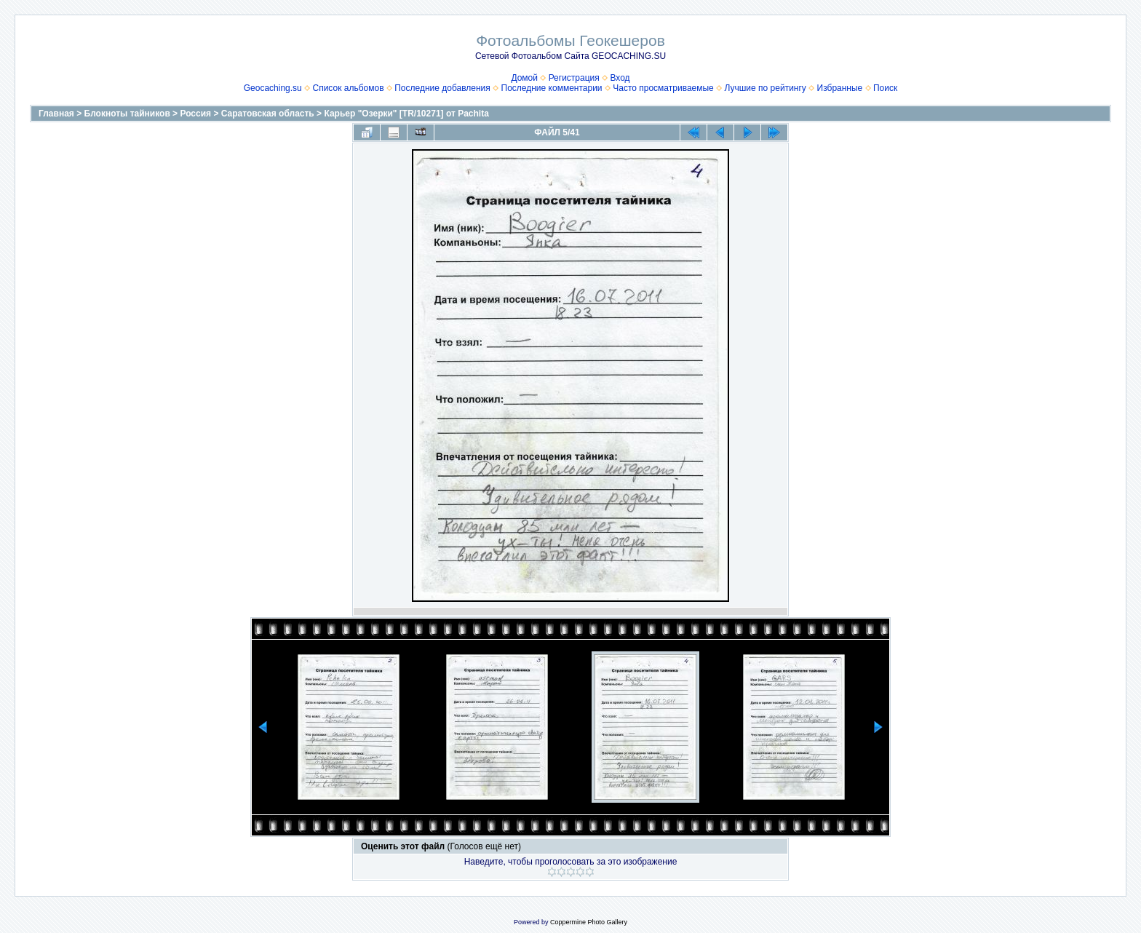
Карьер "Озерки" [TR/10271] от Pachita (406, 113)
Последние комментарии (552, 88)
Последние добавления (442, 88)
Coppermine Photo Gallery (588, 922)
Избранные (840, 88)
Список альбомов (347, 88)
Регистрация (574, 78)
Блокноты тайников (127, 113)
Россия (195, 113)
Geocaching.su (273, 88)
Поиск (885, 88)
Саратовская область (267, 113)
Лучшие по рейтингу (765, 88)
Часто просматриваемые (663, 88)
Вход (619, 78)
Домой (524, 78)
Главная (56, 113)
